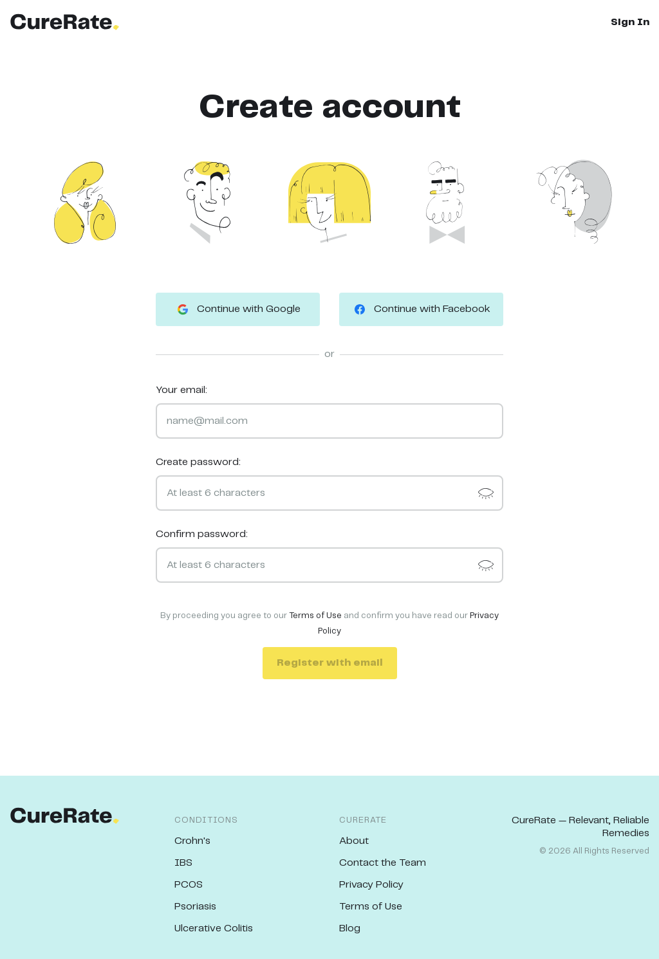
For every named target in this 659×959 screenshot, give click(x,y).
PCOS (188, 885)
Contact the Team (382, 863)
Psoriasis (195, 906)
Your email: (181, 390)
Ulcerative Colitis (213, 928)
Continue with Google (238, 309)
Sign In (630, 22)
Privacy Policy (371, 885)
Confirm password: (202, 534)
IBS (183, 863)
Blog (349, 928)
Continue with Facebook (421, 309)
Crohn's (192, 841)
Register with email (330, 663)
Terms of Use (315, 616)
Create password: (198, 462)
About (354, 841)
